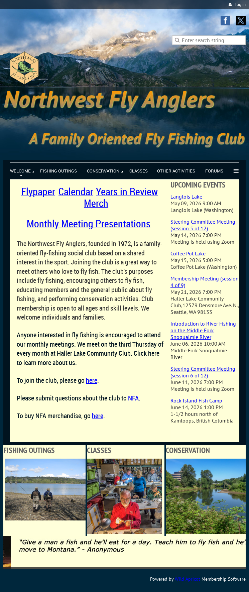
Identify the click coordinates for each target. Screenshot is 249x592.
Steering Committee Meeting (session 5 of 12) (202, 225)
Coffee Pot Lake (188, 253)
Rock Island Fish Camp (196, 400)
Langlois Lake (186, 196)
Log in (240, 4)
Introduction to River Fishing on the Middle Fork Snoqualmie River (203, 330)
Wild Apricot (187, 579)
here (97, 415)
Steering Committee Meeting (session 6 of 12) (202, 372)
